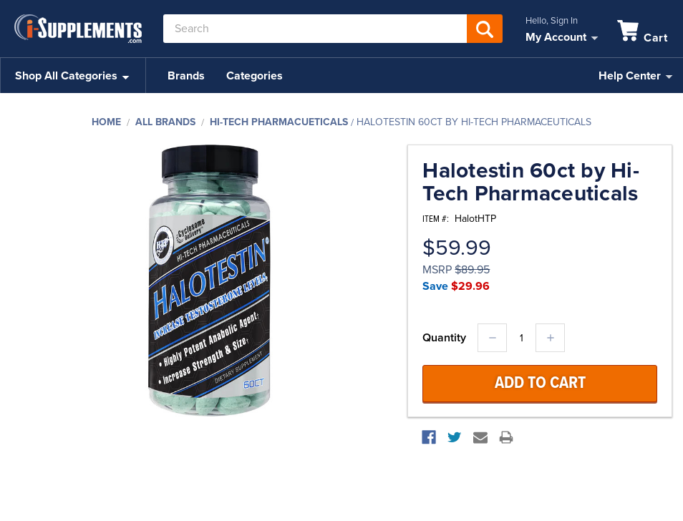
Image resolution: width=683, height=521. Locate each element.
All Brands (165, 122)
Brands (186, 76)
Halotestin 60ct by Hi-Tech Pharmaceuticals (474, 122)
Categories (254, 76)
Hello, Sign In (551, 21)
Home (106, 122)
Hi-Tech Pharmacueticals (279, 122)
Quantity (444, 338)
